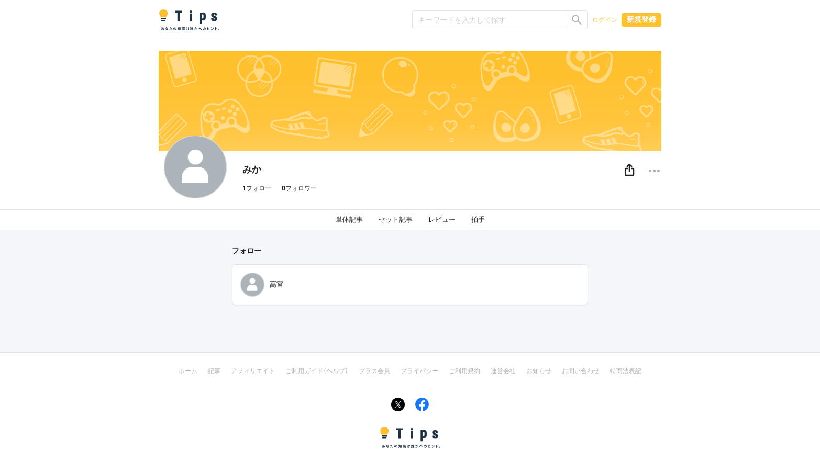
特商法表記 (625, 371)
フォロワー (299, 188)
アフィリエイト (253, 371)
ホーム (188, 371)
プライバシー (419, 371)
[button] (629, 170)
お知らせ (538, 371)
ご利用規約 (464, 371)
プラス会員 (374, 371)
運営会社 (503, 371)
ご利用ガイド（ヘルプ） (316, 371)
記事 (214, 371)
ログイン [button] (604, 20)
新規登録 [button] (641, 19)
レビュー (442, 219)
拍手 (478, 219)
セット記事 (396, 219)
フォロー (256, 188)
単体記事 (349, 219)
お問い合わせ (581, 371)
